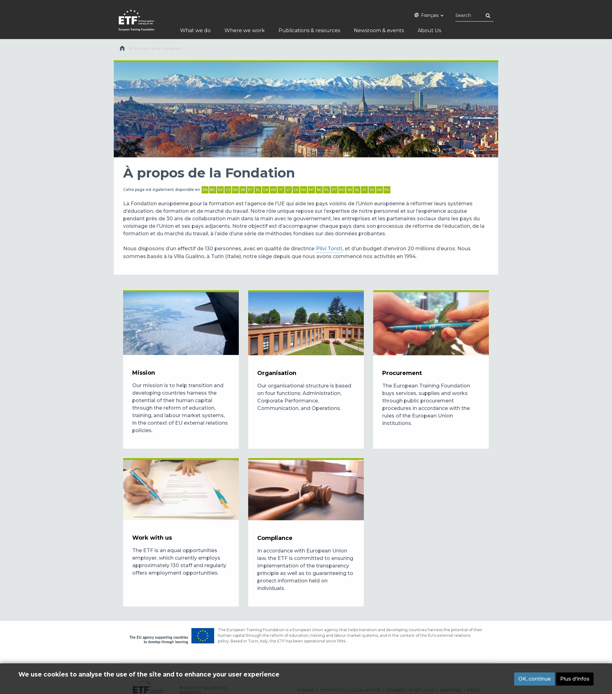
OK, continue (534, 679)
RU (386, 189)
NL (319, 189)
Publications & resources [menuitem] (309, 30)
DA (235, 189)
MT (311, 189)
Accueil (122, 49)
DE (243, 189)
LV (296, 189)
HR (273, 189)
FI (364, 189)
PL (326, 189)
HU (303, 189)
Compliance (275, 538)
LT (288, 189)
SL (357, 189)
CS (228, 189)
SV (372, 189)
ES (220, 189)
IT (281, 189)
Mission (143, 372)
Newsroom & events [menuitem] (379, 30)
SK (349, 189)
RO (341, 189)
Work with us (152, 537)
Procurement (402, 373)
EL (258, 189)
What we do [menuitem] (195, 30)
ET (250, 189)
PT (334, 189)
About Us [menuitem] (430, 30)
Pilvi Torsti (329, 249)
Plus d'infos (574, 679)
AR (379, 189)
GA (265, 189)
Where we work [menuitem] (244, 30)
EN (205, 189)
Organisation (276, 373)
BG (212, 189)
